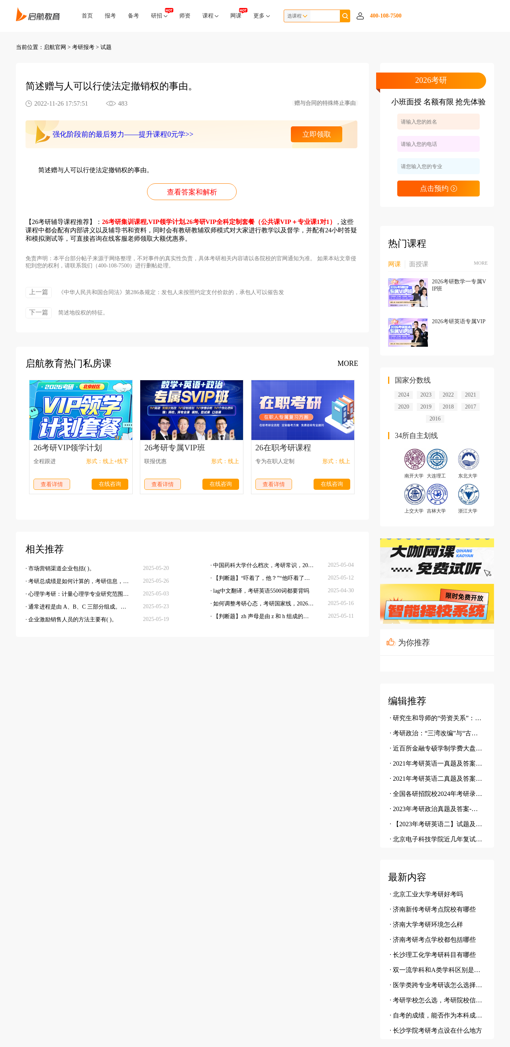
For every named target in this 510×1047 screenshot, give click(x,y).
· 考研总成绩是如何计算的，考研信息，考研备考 (77, 581)
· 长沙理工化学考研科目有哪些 (433, 954)
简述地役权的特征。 (83, 313)
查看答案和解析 (192, 192)
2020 (403, 407)
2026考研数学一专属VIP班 (459, 285)
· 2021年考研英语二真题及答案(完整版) (436, 778)
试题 (106, 47)
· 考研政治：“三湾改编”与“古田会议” (436, 733)
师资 (184, 16)
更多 (261, 16)
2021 (470, 395)
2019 (426, 407)
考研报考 (83, 47)
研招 (159, 13)
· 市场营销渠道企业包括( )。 (60, 569)
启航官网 (55, 47)
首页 (87, 16)
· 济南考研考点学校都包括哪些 (433, 939)
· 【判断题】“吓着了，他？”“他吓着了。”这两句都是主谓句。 (262, 578)
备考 (133, 16)
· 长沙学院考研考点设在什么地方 (436, 1030)
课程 (210, 16)
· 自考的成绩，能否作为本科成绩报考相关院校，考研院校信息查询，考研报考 (436, 1015)
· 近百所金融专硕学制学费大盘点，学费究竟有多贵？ (436, 748)
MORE (347, 363)
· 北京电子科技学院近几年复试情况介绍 (436, 839)
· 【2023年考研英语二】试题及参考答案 (436, 824)
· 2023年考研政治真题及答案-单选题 (436, 808)
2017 (470, 407)
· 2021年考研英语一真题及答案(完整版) (436, 763)
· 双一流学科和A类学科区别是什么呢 (436, 969)
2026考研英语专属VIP (459, 321)
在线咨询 (110, 484)
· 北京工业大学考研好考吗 (426, 894)
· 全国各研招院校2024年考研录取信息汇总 (436, 793)
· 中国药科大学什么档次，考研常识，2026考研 (262, 565)
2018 (448, 407)
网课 (235, 13)
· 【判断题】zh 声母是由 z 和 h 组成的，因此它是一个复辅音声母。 (262, 616)
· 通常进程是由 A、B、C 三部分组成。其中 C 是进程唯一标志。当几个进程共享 (77, 607)
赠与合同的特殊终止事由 (325, 103)
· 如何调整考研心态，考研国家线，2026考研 (262, 604)
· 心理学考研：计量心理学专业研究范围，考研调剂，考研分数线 (77, 594)
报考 (110, 16)
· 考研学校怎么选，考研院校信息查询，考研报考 (436, 1000)
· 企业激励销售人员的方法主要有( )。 (71, 620)
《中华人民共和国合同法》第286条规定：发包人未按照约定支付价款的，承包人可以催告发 (171, 292)
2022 (448, 395)
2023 (426, 395)
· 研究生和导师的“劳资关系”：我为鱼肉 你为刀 (436, 718)
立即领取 (316, 134)
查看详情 (52, 484)
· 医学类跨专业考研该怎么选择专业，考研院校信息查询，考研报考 (436, 985)
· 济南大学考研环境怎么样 (426, 924)
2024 (403, 395)
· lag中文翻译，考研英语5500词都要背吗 (259, 591)
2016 (435, 419)
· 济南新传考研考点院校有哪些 (433, 909)
